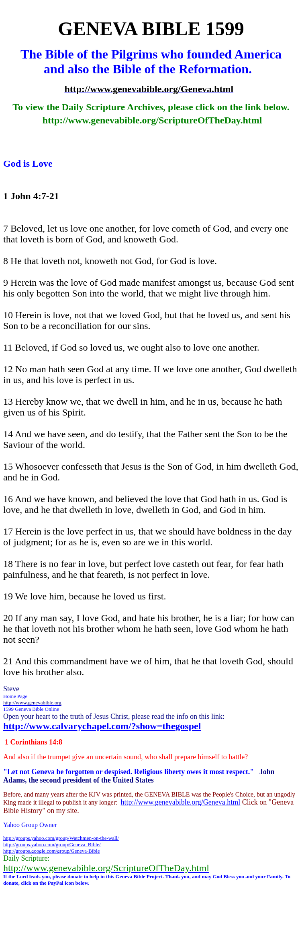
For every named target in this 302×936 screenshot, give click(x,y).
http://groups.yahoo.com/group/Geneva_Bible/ (52, 844)
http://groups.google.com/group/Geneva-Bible (51, 851)
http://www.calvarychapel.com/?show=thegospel (102, 726)
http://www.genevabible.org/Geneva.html (180, 802)
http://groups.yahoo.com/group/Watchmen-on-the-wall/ (61, 838)
